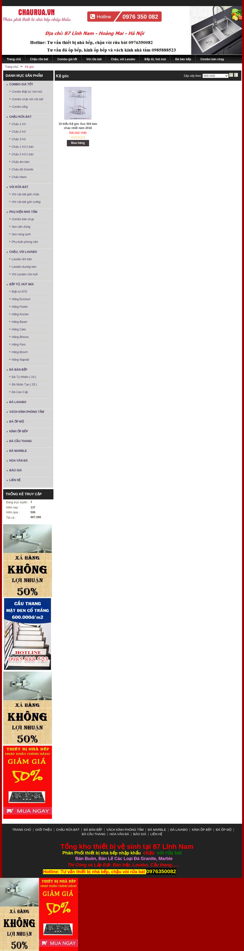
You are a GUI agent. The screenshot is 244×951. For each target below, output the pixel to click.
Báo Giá (15, 470)
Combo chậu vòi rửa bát (27, 99)
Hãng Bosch (20, 352)
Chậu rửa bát (20, 117)
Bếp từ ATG (19, 291)
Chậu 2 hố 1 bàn (22, 154)
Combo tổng (20, 107)
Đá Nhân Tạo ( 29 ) (24, 384)
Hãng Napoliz (20, 359)
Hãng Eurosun (21, 299)
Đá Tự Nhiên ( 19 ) (24, 377)
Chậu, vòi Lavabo (23, 252)
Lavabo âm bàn (22, 259)
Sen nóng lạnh (21, 234)
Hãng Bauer (19, 322)
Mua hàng (78, 143)
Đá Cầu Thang (20, 441)
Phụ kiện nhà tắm (23, 212)
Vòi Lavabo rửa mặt (25, 274)
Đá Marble (18, 451)
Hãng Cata (19, 329)
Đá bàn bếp (18, 369)
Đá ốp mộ (16, 421)
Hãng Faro (19, 344)
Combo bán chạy (23, 219)
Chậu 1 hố (18, 124)
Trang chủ (21, 830)
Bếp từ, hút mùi (21, 284)
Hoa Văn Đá (18, 460)
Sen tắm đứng (21, 226)
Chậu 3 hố (18, 139)
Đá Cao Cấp (20, 392)
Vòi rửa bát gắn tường (26, 202)
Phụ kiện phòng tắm (25, 242)
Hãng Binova (20, 337)
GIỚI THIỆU (43, 830)
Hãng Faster (20, 306)
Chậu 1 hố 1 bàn (22, 147)
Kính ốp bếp (18, 431)
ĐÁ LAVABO (17, 402)
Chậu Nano (19, 177)
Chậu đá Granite (22, 169)
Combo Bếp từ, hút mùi (27, 91)
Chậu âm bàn (20, 162)
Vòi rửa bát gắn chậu (25, 194)
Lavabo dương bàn (24, 266)
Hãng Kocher (20, 314)
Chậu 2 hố (18, 131)
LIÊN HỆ (14, 480)
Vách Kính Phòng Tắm (26, 412)
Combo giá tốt (21, 84)
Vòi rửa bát (18, 187)
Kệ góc (62, 76)
